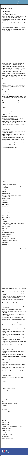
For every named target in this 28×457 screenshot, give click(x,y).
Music (22, 1)
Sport (25, 1)
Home (1, 1)
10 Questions (15, 1)
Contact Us (7, 452)
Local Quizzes (5, 1)
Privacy (3, 452)
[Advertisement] (14, 47)
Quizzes (19, 1)
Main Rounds (10, 1)
